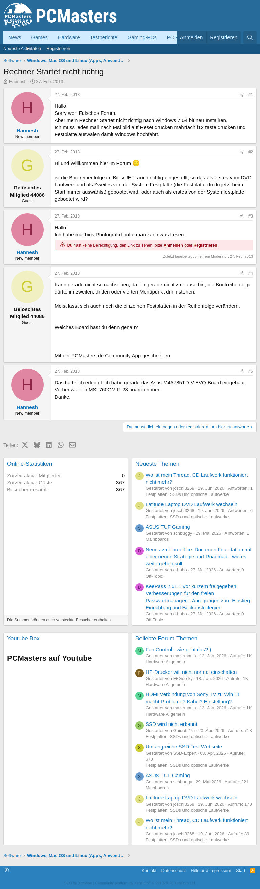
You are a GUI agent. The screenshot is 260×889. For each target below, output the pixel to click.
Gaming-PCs (142, 37)
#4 (250, 273)
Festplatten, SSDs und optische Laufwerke (187, 494)
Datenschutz (173, 870)
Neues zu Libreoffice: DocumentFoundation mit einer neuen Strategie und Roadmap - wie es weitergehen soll (198, 556)
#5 (250, 371)
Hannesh (18, 81)
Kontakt (149, 870)
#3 (250, 216)
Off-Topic (154, 576)
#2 (250, 152)
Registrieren (58, 48)
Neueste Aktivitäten (22, 48)
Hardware (69, 37)
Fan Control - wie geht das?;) (178, 649)
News (14, 37)
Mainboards (157, 539)
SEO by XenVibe (78, 883)
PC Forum (178, 37)
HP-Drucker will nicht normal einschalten (191, 672)
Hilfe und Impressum (211, 870)
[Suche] (250, 37)
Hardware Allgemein (165, 661)
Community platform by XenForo (145, 883)
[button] (6, 870)
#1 (250, 94)
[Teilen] (241, 95)
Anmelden (173, 245)
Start (240, 870)
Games (39, 37)
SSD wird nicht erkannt (171, 724)
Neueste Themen (157, 464)
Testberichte (103, 37)
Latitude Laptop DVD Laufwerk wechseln (191, 504)
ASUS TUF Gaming (168, 527)
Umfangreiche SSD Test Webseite (184, 747)
